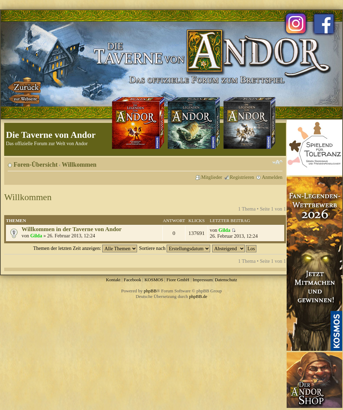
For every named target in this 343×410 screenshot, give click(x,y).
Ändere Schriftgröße (277, 162)
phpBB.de (198, 296)
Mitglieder (211, 177)
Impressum (203, 279)
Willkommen (79, 164)
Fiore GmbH (177, 279)
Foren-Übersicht (36, 164)
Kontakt (113, 279)
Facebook (132, 279)
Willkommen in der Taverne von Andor (72, 229)
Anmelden (272, 177)
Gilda (36, 235)
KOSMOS (153, 279)
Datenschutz (226, 279)
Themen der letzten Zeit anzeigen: (85, 248)
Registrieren (242, 177)
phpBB (150, 290)
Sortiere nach (174, 248)
